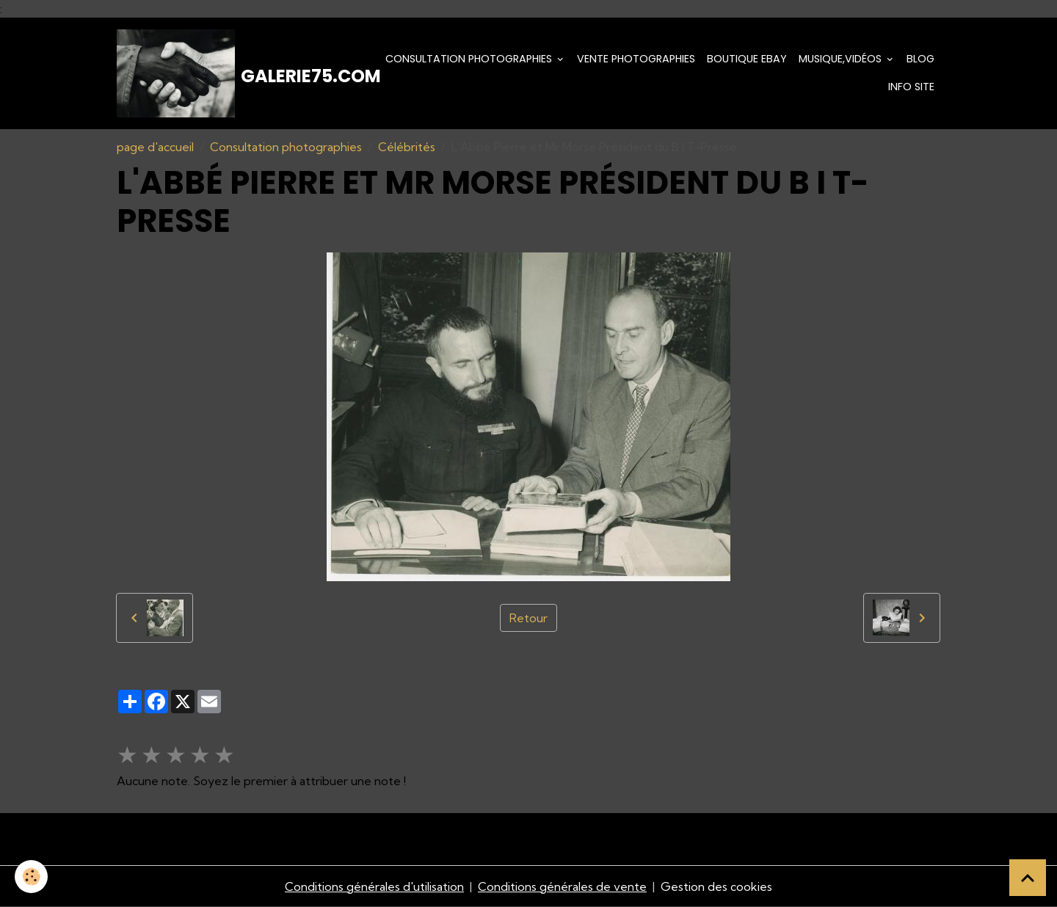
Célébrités (406, 146)
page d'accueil (155, 146)
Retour (528, 618)
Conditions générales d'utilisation (374, 886)
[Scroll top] (1027, 877)
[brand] (238, 73)
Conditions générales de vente (562, 886)
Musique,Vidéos (842, 58)
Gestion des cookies (716, 886)
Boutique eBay (747, 58)
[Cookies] (31, 876)
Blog (920, 58)
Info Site (911, 86)
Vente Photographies (636, 58)
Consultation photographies (470, 58)
